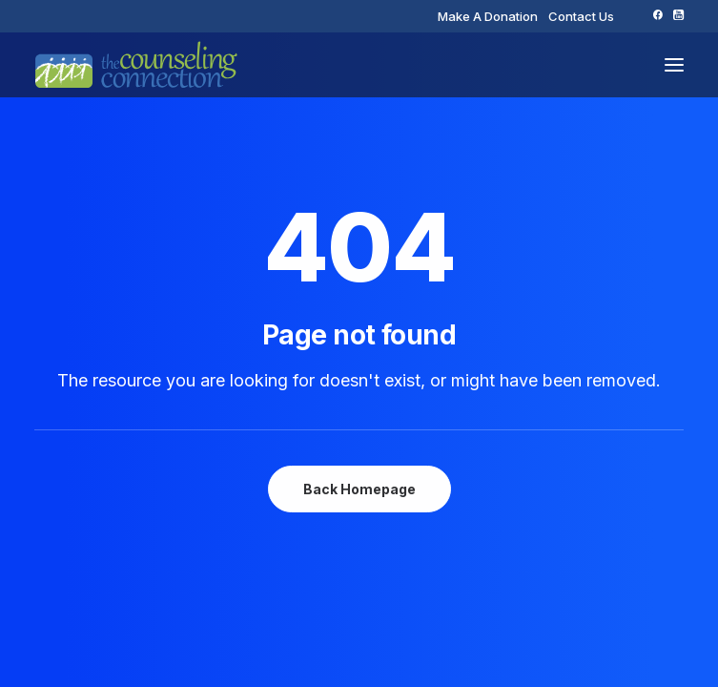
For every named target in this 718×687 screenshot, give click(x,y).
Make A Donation (488, 16)
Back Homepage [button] (359, 489)
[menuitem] (488, 16)
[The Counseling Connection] (136, 65)
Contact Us (581, 16)
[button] (657, 15)
